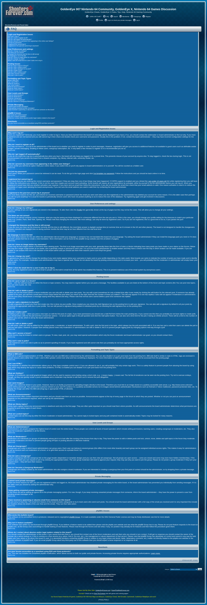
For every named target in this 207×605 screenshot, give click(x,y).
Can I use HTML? (13, 82)
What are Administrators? (16, 95)
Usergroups (137, 16)
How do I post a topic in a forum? (18, 65)
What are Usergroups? (15, 98)
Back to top (11, 140)
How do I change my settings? (17, 51)
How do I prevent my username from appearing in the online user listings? (31, 41)
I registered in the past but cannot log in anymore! (23, 46)
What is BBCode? (13, 80)
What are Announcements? (16, 86)
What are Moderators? (15, 96)
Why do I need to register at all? (18, 38)
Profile (101, 20)
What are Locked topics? (15, 90)
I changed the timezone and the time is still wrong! (23, 54)
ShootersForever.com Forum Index (16, 25)
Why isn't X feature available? (17, 116)
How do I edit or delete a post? (17, 67)
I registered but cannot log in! (17, 44)
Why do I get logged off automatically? (20, 39)
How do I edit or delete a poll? (17, 72)
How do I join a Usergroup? (16, 100)
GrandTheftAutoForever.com (120, 590)
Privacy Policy (103, 600)
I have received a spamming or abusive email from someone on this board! (31, 109)
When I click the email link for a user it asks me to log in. (25, 60)
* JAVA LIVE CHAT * (95, 16)
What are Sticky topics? (15, 88)
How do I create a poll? (15, 70)
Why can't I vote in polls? (15, 75)
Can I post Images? (14, 85)
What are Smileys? (14, 83)
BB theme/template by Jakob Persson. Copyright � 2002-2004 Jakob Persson (103, 575)
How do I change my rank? (16, 59)
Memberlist (125, 16)
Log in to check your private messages (120, 20)
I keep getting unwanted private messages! (21, 108)
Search (115, 16)
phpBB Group (74, 517)
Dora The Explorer (99, 593)
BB (101, 579)
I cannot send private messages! (18, 106)
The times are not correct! (16, 52)
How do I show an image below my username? (22, 57)
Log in (138, 20)
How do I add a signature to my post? (19, 69)
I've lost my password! (15, 42)
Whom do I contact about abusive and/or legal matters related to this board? (31, 118)
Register (148, 16)
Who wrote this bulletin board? (17, 115)
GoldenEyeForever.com (103, 590)
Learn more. (155, 553)
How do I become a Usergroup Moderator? (21, 101)
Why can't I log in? (13, 36)
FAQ (107, 16)
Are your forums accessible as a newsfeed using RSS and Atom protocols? (31, 123)
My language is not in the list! (17, 55)
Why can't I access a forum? (16, 73)
